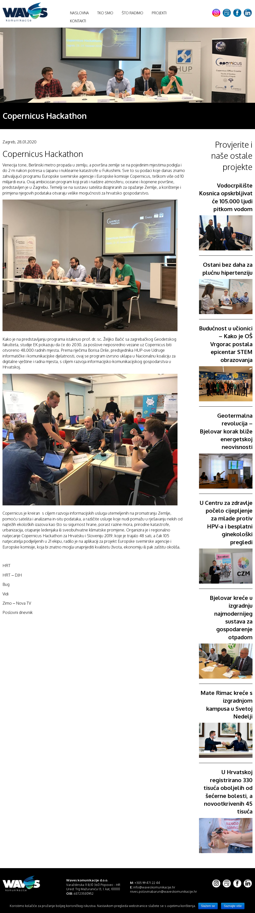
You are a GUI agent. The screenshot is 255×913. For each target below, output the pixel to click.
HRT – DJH (12, 575)
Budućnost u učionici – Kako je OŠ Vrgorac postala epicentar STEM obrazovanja (225, 344)
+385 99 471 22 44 (147, 883)
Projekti (159, 13)
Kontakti (78, 21)
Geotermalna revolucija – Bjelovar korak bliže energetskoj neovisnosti (226, 431)
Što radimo (132, 13)
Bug (6, 584)
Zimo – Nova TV (16, 603)
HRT (6, 565)
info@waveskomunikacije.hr (154, 887)
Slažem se (208, 906)
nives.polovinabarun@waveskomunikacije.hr (163, 891)
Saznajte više (233, 906)
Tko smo (105, 13)
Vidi (5, 593)
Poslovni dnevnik (17, 612)
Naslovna (79, 13)
